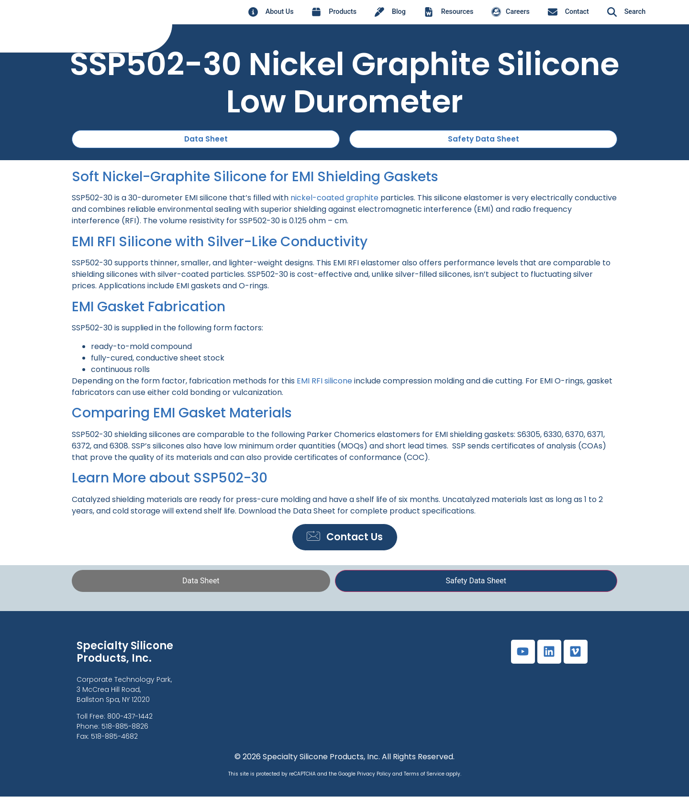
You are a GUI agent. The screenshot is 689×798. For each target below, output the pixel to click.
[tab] (201, 582)
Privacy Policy (374, 775)
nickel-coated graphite (334, 198)
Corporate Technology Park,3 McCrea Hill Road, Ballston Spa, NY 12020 (124, 691)
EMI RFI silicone (324, 380)
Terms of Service (424, 775)
